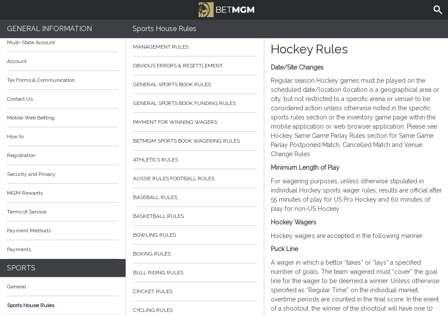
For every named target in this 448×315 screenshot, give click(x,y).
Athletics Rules (195, 160)
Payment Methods (63, 231)
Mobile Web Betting (31, 118)
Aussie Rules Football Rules (195, 178)
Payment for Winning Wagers (195, 122)
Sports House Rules (30, 305)
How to (63, 136)
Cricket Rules (195, 291)
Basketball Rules (195, 216)
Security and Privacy (31, 174)
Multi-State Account (31, 42)
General (16, 287)
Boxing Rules (195, 254)
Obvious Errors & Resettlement (195, 66)
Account (63, 61)
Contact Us (20, 99)
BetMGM (226, 9)
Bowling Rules (195, 235)
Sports (21, 268)
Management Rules (195, 47)
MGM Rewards (25, 193)
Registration (21, 155)
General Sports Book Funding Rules (195, 103)
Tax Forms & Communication (63, 80)
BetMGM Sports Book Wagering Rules (195, 141)
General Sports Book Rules (195, 84)
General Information (49, 28)
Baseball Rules (195, 197)
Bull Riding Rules (195, 273)
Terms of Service (63, 212)
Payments (63, 249)
